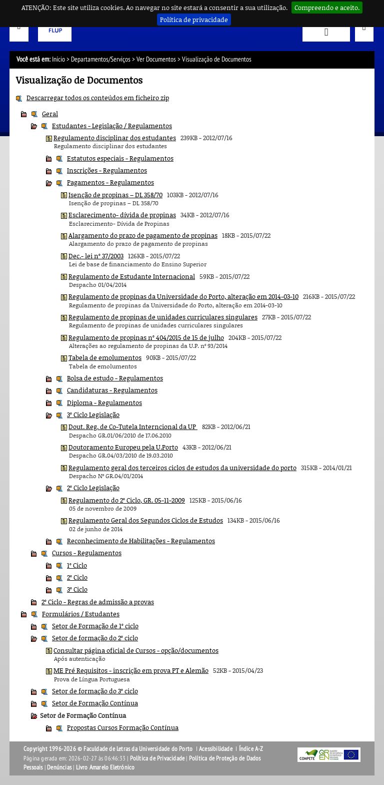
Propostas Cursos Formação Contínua (122, 727)
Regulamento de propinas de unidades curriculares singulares (163, 316)
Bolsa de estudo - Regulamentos (115, 377)
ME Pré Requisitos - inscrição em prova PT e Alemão (131, 670)
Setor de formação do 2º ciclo (95, 637)
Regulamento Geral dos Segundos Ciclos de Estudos (145, 520)
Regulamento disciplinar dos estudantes (115, 137)
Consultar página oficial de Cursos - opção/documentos (136, 650)
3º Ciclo (77, 589)
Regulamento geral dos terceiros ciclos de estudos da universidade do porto (182, 467)
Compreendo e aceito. (327, 7)
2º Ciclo (77, 577)
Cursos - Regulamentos (87, 552)
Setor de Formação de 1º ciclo (95, 625)
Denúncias (59, 767)
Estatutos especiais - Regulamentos (120, 158)
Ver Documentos (156, 59)
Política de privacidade (194, 19)
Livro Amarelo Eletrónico (105, 767)
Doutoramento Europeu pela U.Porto (123, 447)
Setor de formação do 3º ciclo (95, 690)
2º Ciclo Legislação (93, 487)
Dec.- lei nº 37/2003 (96, 255)
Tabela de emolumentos (105, 357)
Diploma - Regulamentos (104, 402)
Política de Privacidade (157, 758)
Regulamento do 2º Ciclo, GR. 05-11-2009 (126, 500)
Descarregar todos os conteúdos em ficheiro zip (97, 97)
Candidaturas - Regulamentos (112, 390)
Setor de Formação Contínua (95, 702)
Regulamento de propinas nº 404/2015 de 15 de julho (146, 337)
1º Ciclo (77, 565)
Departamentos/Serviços (100, 59)
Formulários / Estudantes (81, 613)
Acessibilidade (215, 749)
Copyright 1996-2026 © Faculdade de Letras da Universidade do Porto (109, 749)
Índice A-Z (251, 749)
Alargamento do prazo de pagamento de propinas (143, 235)
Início (58, 59)
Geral (50, 113)
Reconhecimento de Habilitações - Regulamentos (141, 540)
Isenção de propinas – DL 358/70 (115, 194)
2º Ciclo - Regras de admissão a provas (98, 601)
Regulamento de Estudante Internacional (131, 276)
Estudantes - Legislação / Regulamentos (112, 125)
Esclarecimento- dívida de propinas (122, 214)
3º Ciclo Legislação (93, 414)
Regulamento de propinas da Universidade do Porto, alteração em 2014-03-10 (183, 296)
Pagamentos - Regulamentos (110, 182)
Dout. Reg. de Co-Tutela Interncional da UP (133, 426)
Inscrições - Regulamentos (107, 170)
